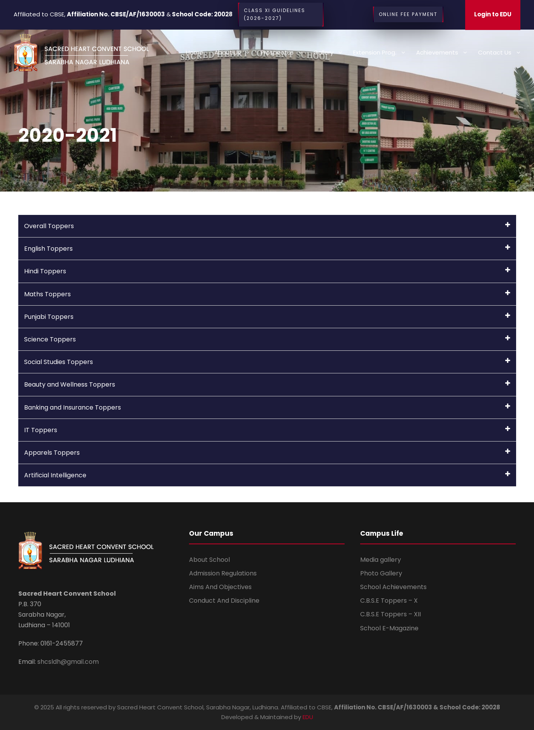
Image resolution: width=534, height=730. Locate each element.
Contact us (494, 52)
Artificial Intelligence (267, 475)
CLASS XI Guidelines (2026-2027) (281, 14)
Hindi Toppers (267, 271)
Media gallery (380, 559)
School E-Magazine (389, 628)
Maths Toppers (267, 294)
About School (209, 559)
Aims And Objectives (220, 586)
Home (194, 52)
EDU (308, 717)
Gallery (323, 52)
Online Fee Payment (408, 14)
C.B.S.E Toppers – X (389, 600)
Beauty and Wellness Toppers (267, 384)
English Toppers (267, 248)
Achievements (437, 52)
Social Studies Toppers (267, 361)
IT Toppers (267, 430)
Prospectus (277, 52)
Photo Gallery (381, 573)
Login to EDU (492, 14)
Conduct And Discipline (224, 600)
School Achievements (393, 586)
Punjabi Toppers (267, 316)
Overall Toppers (267, 226)
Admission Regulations (223, 573)
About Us (227, 52)
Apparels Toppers (267, 452)
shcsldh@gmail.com (67, 661)
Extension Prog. (374, 52)
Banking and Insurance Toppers (267, 407)
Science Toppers (267, 339)
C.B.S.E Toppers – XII (390, 614)
